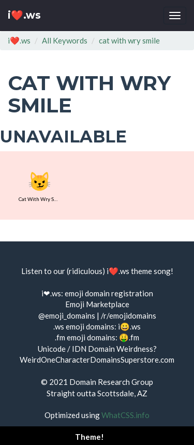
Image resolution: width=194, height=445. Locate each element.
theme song (151, 271)
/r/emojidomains (128, 315)
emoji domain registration (109, 293)
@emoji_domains (66, 315)
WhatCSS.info (125, 415)
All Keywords (64, 40)
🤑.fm (129, 337)
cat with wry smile (129, 40)
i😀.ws (129, 326)
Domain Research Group (111, 381)
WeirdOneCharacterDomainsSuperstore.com (97, 359)
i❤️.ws (24, 15)
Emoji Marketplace (97, 304)
